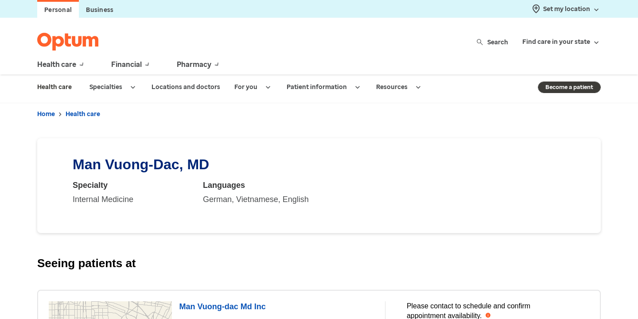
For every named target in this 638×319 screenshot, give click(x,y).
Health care (83, 114)
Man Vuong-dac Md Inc (222, 306)
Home (46, 114)
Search (493, 42)
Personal (58, 10)
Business (99, 10)
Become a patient (569, 87)
